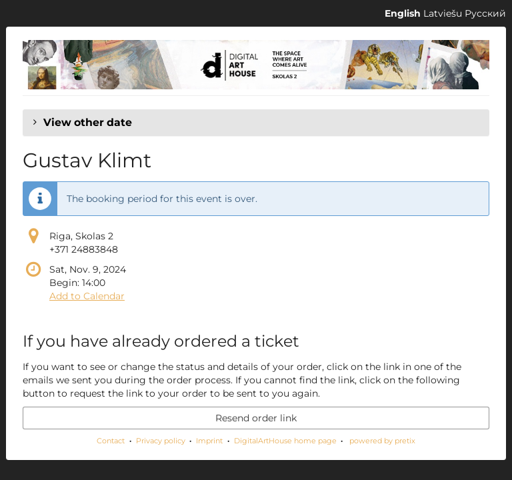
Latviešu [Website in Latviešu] (442, 13)
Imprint (209, 440)
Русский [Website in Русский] (485, 13)
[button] (256, 122)
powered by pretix (382, 440)
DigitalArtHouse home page (285, 440)
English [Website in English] (403, 13)
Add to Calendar (87, 296)
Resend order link (256, 418)
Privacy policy (160, 440)
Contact (111, 440)
